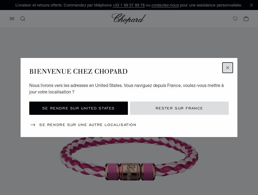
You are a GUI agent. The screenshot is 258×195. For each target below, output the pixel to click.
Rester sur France (179, 108)
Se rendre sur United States (78, 108)
